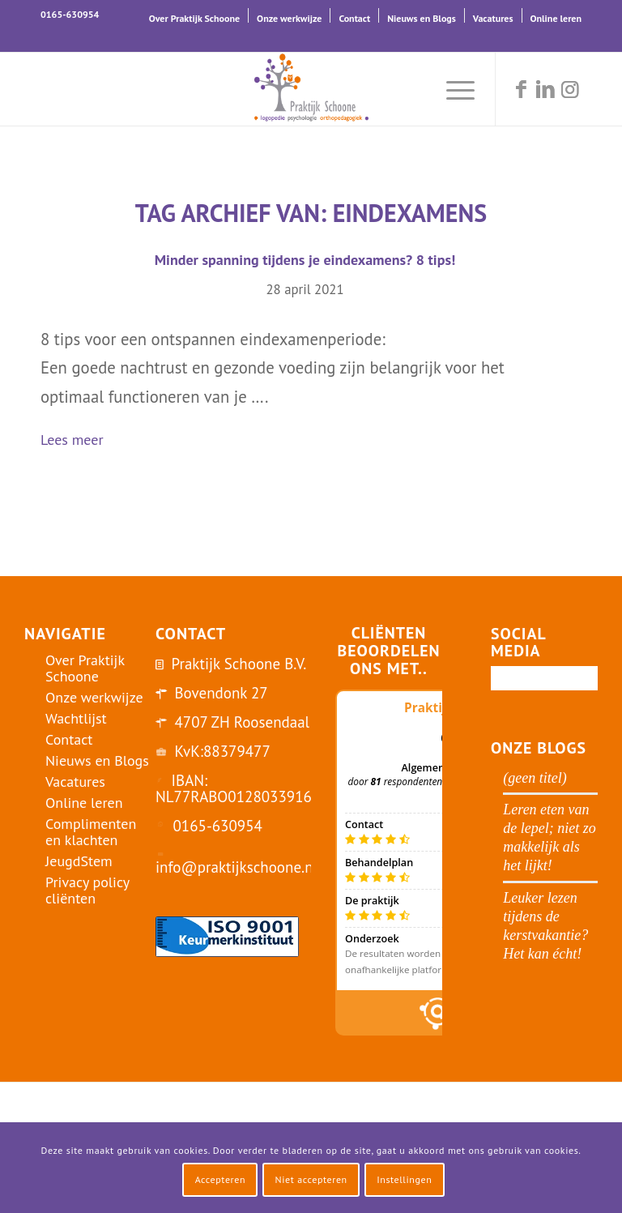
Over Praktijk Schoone (194, 18)
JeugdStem (79, 861)
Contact (354, 18)
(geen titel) (534, 778)
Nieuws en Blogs (421, 18)
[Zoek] (414, 89)
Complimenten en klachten (90, 831)
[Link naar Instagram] (569, 89)
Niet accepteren (311, 1179)
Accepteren (220, 1179)
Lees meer (78, 441)
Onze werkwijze (289, 18)
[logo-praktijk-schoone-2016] (311, 89)
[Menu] (452, 89)
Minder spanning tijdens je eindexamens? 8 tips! (305, 259)
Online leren (556, 18)
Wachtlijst (76, 718)
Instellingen (404, 1179)
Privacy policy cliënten (87, 890)
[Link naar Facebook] (521, 89)
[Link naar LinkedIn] (545, 89)
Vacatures (493, 18)
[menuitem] (195, 15)
